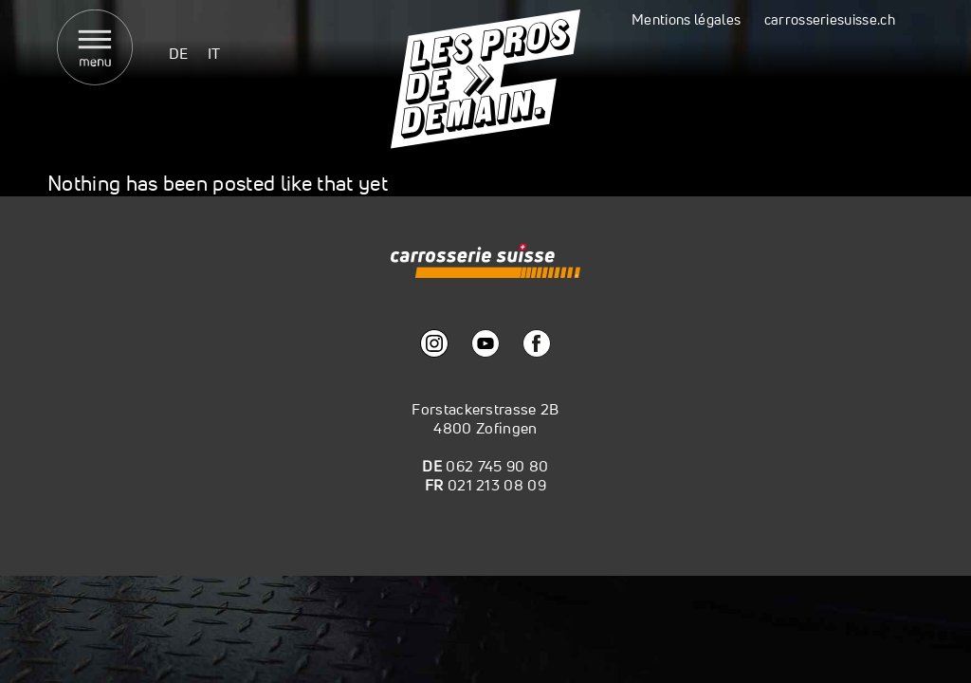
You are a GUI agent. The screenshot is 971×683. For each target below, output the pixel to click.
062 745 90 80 (497, 465)
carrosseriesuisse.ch (829, 19)
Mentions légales (686, 19)
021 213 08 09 (497, 484)
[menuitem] (178, 52)
